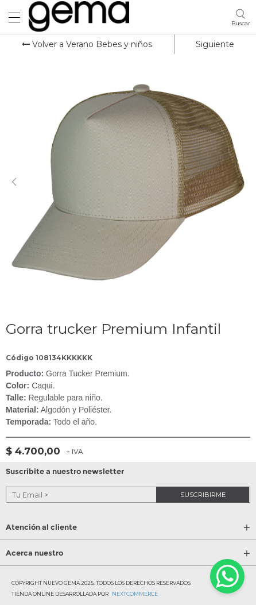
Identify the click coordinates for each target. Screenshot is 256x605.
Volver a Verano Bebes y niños (87, 44)
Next (241, 182)
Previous (14, 182)
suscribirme (203, 494)
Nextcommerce (135, 594)
